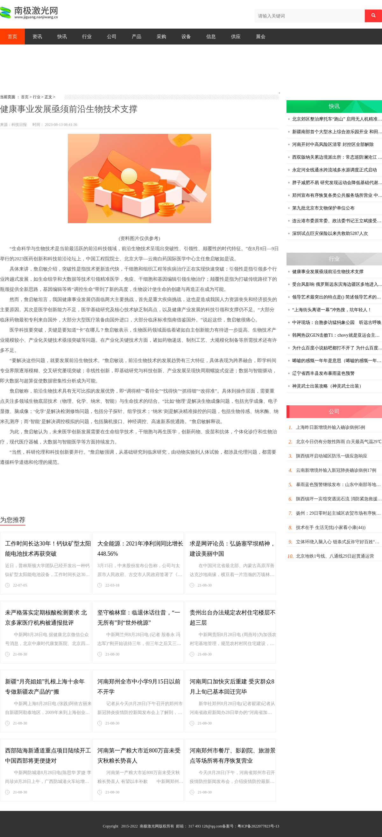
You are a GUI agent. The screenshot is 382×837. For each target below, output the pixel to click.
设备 (186, 36)
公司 (112, 36)
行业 (87, 36)
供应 (236, 36)
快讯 (62, 36)
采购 (161, 36)
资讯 (37, 36)
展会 (260, 36)
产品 (136, 36)
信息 (211, 36)
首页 (12, 36)
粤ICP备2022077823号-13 (258, 826)
